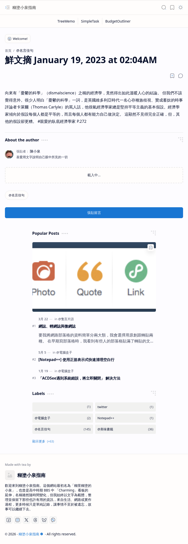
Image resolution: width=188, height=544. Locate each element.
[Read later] (172, 75)
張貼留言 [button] (94, 212)
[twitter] (125, 407)
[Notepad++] (125, 418)
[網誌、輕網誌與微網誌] (94, 277)
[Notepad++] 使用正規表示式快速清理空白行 (76, 359)
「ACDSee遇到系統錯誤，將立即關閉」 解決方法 (80, 378)
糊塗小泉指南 (24, 7)
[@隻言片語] (66, 319)
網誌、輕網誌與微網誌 (57, 326)
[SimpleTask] (90, 21)
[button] (7, 7)
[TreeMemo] (66, 21)
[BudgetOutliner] (117, 21)
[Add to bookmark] (150, 247)
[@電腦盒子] (64, 352)
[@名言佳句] (16, 195)
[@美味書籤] (125, 429)
